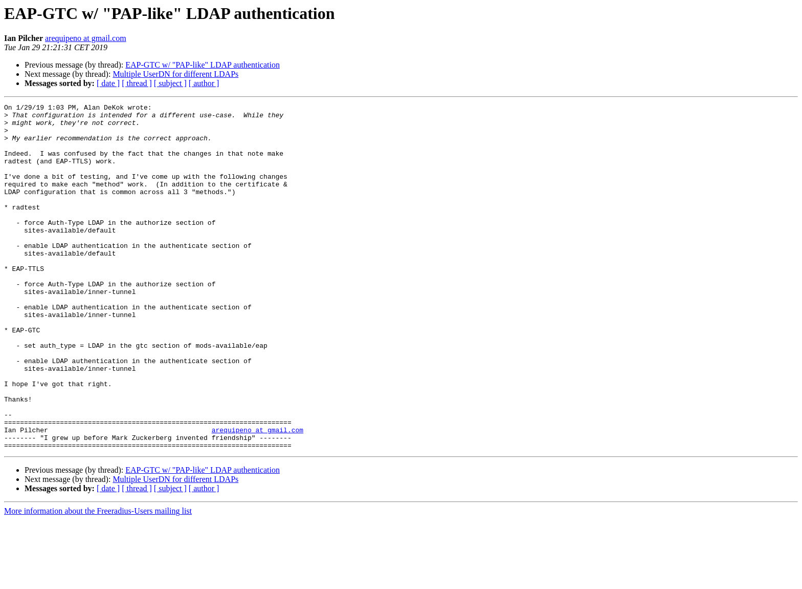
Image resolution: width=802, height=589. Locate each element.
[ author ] (204, 83)
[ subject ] (170, 83)
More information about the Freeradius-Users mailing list (98, 580)
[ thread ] (137, 83)
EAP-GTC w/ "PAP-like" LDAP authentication (202, 64)
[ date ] (108, 83)
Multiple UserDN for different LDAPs (175, 74)
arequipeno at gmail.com (85, 38)
